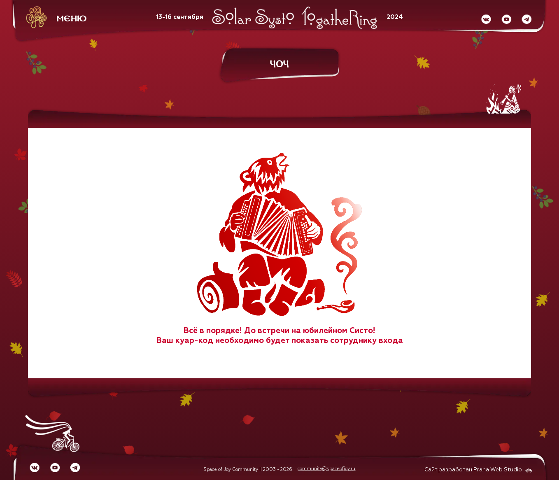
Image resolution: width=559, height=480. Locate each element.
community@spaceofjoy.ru (326, 468)
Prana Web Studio (497, 470)
